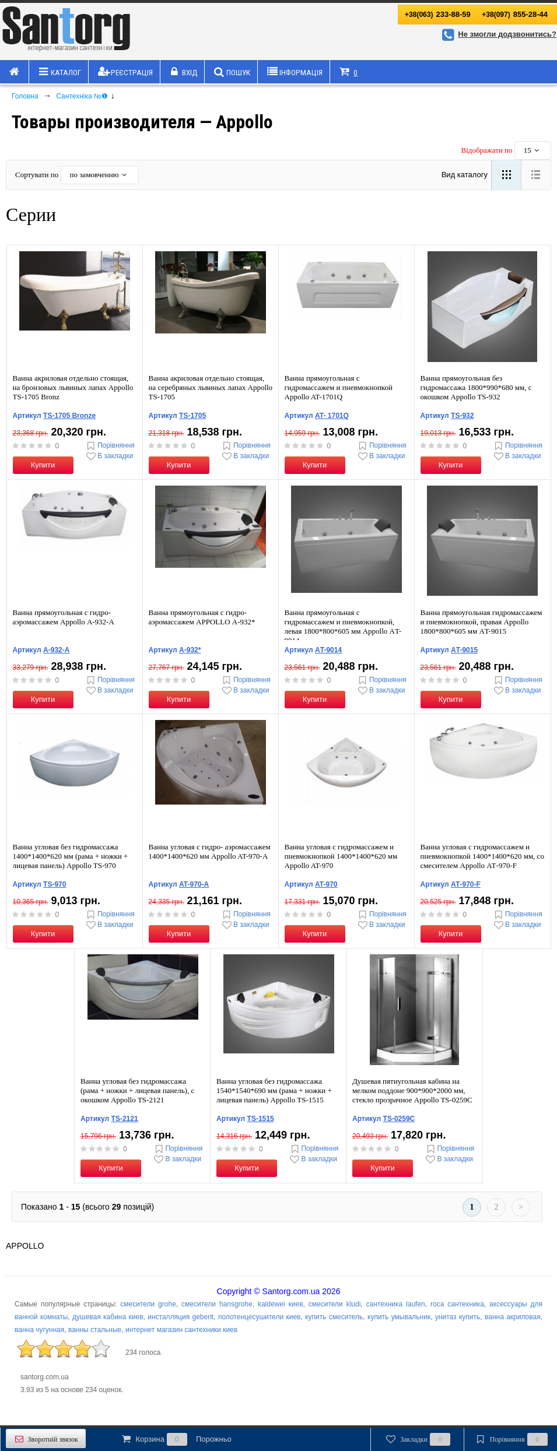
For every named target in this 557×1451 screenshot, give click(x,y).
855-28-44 (515, 14)
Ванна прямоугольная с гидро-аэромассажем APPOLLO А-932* (202, 617)
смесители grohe (148, 1304)
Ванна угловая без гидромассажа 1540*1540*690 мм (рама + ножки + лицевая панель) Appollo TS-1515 (274, 1090)
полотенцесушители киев (259, 1317)
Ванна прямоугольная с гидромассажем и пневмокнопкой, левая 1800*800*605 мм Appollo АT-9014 (343, 626)
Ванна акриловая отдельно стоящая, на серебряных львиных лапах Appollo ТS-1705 (211, 387)
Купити (43, 465)
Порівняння (110, 446)
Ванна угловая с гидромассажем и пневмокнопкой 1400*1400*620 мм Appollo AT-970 (341, 856)
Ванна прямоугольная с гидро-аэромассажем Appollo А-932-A (63, 617)
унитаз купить (457, 1317)
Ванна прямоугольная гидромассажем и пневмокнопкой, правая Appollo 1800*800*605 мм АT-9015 (481, 621)
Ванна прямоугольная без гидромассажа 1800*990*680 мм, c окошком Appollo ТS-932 (476, 387)
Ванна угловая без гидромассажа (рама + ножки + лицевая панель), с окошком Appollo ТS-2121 (137, 1090)
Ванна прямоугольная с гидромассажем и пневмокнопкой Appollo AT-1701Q (339, 387)
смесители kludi (335, 1304)
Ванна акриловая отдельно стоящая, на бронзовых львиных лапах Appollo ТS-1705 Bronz (73, 387)
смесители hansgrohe (217, 1304)
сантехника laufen (395, 1304)
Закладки (417, 1439)
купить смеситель (334, 1317)
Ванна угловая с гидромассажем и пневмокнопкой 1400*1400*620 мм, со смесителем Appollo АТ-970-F (482, 856)
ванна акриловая (513, 1317)
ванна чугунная (39, 1330)
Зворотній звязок (45, 1439)
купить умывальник (398, 1317)
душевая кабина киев (107, 1317)
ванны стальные (94, 1330)
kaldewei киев (280, 1304)
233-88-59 (438, 14)
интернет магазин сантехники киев (181, 1330)
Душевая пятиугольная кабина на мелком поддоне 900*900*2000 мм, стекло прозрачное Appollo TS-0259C (412, 1090)
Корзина (176, 1439)
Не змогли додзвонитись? (497, 34)
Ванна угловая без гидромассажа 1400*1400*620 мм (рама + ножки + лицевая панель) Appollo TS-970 (70, 856)
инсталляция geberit (180, 1317)
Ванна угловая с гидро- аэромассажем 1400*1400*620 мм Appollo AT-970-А (210, 851)
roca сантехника (457, 1304)
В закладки (109, 456)
